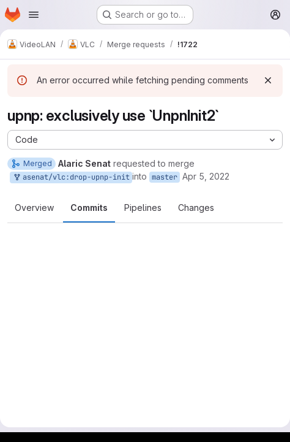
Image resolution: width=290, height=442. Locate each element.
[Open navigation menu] (33, 15)
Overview (34, 207)
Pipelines (143, 207)
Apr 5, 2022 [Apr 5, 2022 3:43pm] (205, 176)
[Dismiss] (268, 80)
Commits (89, 207)
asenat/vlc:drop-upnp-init (71, 177)
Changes (196, 207)
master (164, 177)
